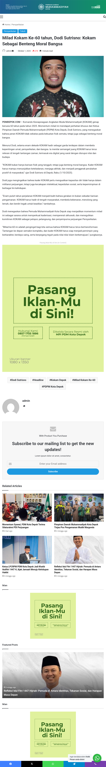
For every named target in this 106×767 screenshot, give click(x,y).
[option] (53, 674)
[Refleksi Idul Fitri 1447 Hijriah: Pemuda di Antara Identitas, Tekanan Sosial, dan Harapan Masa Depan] (79, 548)
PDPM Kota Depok (53, 386)
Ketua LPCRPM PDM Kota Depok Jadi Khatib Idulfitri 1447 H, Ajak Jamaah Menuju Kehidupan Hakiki (25, 568)
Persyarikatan (18, 24)
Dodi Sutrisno (18, 380)
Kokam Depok (58, 380)
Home (6, 24)
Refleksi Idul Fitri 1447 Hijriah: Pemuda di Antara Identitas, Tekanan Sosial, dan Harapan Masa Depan (77, 568)
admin (8, 51)
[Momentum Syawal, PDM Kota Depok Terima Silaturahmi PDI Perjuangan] (27, 506)
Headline (39, 380)
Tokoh (23, 31)
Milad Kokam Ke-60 (84, 380)
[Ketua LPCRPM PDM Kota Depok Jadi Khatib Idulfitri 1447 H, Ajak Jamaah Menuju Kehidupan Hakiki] (27, 548)
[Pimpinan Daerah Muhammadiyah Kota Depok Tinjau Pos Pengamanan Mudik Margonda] (79, 506)
